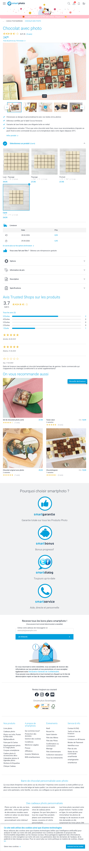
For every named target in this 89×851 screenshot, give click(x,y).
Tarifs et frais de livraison (74, 732)
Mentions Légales (32, 745)
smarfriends (72, 756)
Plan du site (72, 749)
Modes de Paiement (75, 742)
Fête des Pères (52, 741)
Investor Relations (32, 754)
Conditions (29, 742)
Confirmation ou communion (52, 745)
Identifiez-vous (73, 745)
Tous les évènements (54, 758)
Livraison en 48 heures (76, 739)
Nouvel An (50, 731)
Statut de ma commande (73, 753)
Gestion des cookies (33, 739)
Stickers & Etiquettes (11, 763)
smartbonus (72, 763)
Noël (48, 728)
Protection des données (30, 735)
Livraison (71, 736)
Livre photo (7, 728)
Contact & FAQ (73, 728)
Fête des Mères (52, 738)
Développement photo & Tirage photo (12, 746)
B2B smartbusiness (32, 757)
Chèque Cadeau (9, 766)
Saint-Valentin (51, 734)
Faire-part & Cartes (10, 742)
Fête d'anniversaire (53, 752)
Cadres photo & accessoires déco (10, 754)
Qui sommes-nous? (32, 731)
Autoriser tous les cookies (75, 846)
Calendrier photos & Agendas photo (11, 759)
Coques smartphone (11, 750)
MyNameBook (8, 739)
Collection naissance (54, 755)
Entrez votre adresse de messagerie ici (33, 628)
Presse (27, 748)
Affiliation (28, 751)
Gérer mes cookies (12, 846)
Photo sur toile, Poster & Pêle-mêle (12, 735)
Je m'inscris (22, 637)
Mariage (49, 749)
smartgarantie (73, 760)
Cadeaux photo (9, 731)
